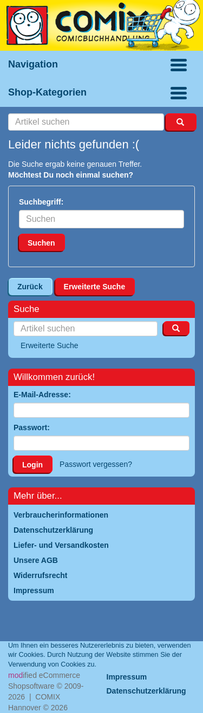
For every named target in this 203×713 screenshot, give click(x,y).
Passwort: (32, 427)
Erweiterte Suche (95, 286)
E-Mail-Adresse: (42, 394)
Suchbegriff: (41, 202)
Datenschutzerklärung (146, 691)
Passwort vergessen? (96, 464)
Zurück (30, 286)
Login (32, 464)
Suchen (41, 243)
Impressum (127, 677)
